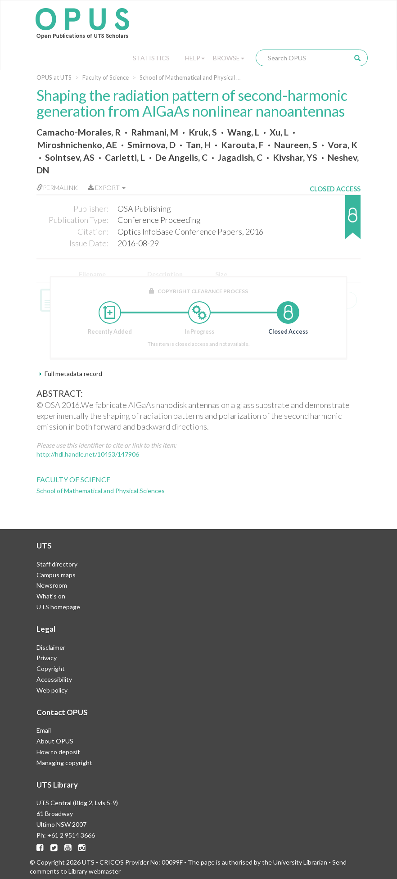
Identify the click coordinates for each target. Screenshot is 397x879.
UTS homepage (58, 607)
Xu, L (279, 132)
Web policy (52, 690)
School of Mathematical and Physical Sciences (199, 77)
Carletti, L (125, 157)
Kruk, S (203, 132)
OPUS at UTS (54, 77)
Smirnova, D (151, 145)
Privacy (46, 658)
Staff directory (56, 564)
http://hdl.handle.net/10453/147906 (87, 454)
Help (195, 58)
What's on (50, 596)
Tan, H (198, 145)
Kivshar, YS (295, 157)
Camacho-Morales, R (78, 132)
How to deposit (58, 752)
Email (43, 730)
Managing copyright (64, 762)
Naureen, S (295, 145)
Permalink (57, 187)
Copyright (50, 668)
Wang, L (243, 132)
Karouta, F (242, 145)
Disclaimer (50, 647)
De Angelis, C (181, 157)
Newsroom (51, 585)
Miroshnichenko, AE (77, 145)
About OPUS (54, 741)
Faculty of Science (105, 77)
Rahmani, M (154, 132)
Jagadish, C (240, 157)
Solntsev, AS (70, 157)
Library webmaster (94, 871)
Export (107, 187)
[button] (335, 221)
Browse (228, 58)
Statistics (151, 58)
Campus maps (56, 575)
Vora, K (342, 145)
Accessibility (54, 679)
